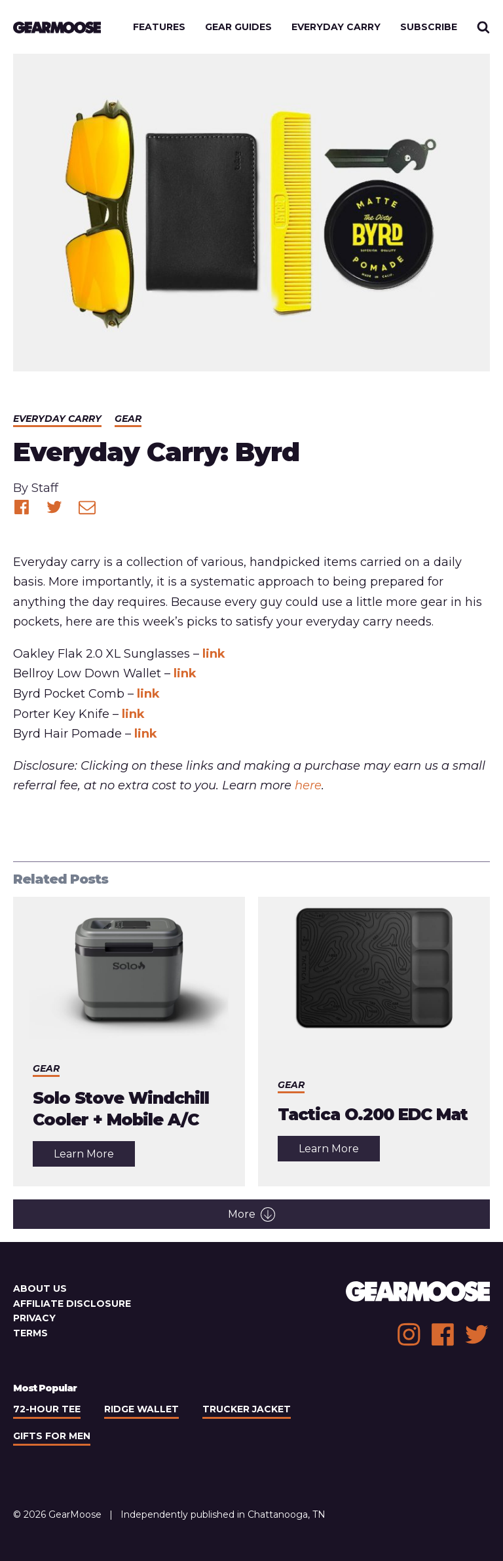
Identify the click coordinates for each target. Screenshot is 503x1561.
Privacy (34, 1318)
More (251, 1214)
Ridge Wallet (141, 1409)
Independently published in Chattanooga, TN (223, 1514)
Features (159, 26)
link (213, 654)
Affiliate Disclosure (72, 1303)
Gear (128, 418)
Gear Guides (238, 26)
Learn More (94, 1157)
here (308, 785)
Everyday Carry (336, 26)
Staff (44, 488)
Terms (30, 1333)
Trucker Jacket (246, 1409)
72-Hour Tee (47, 1409)
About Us (40, 1288)
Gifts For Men (51, 1436)
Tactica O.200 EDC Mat (373, 1114)
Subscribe (428, 26)
